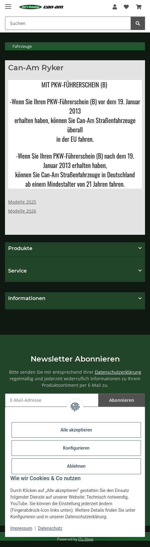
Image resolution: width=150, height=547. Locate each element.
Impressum (21, 528)
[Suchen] (68, 23)
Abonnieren (121, 400)
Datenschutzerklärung (118, 372)
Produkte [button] (20, 248)
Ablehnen (76, 466)
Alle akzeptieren (76, 429)
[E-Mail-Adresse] (52, 400)
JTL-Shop (85, 539)
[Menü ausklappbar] (8, 4)
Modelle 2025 (22, 202)
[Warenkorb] (139, 7)
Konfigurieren (76, 448)
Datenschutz (50, 528)
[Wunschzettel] (126, 7)
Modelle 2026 (22, 211)
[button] (114, 7)
